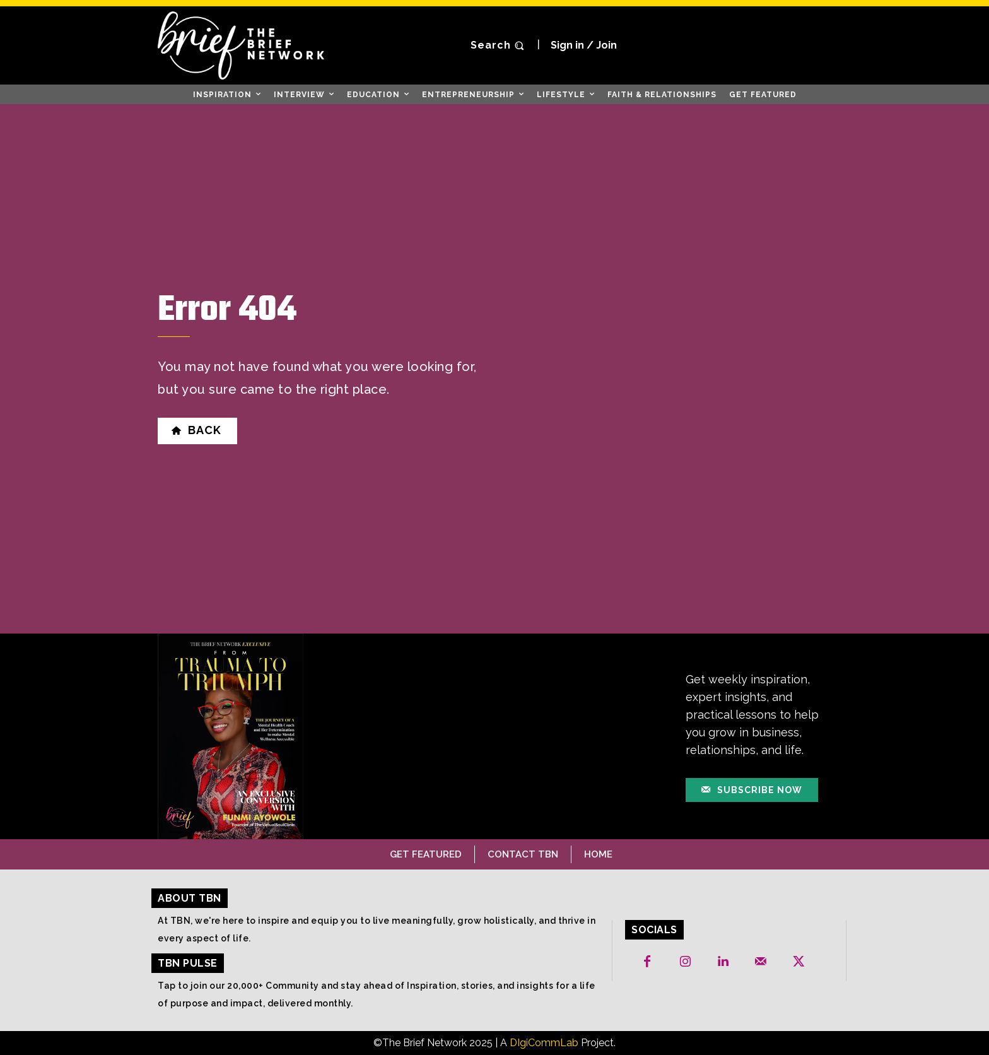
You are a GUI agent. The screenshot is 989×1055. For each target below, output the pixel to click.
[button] (499, 45)
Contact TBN (523, 854)
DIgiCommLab (544, 1043)
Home (598, 854)
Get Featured (426, 854)
